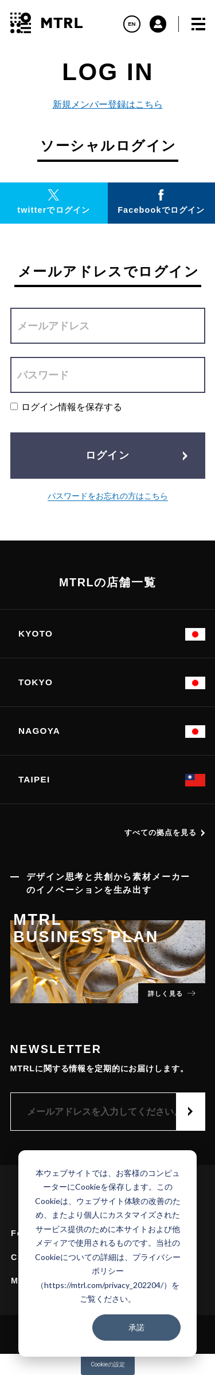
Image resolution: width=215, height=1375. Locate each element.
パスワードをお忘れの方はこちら (108, 496)
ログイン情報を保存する (66, 407)
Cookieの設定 (108, 1364)
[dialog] (107, 1253)
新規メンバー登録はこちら (108, 104)
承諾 (136, 1327)
